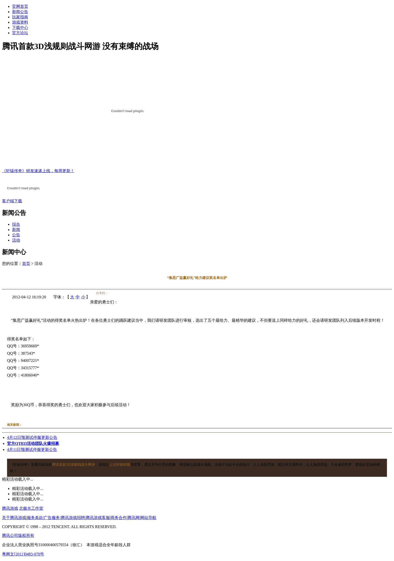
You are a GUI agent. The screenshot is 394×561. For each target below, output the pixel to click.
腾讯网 (133, 518)
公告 (16, 235)
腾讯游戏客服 (98, 518)
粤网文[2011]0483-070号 (23, 554)
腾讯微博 (111, 293)
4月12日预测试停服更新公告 (32, 437)
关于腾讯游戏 (14, 518)
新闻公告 (20, 12)
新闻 (16, 229)
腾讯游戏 (10, 508)
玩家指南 (20, 17)
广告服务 (52, 518)
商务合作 (119, 518)
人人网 (125, 293)
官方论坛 (20, 33)
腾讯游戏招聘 (73, 518)
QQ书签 (139, 293)
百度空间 (130, 293)
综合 (16, 224)
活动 (16, 240)
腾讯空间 (116, 293)
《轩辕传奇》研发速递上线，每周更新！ (38, 171)
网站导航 (148, 518)
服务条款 (35, 518)
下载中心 (20, 27)
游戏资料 (20, 22)
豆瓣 (135, 293)
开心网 (120, 293)
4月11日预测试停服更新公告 (32, 449)
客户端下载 (12, 201)
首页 (26, 263)
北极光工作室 (31, 508)
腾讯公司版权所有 (18, 535)
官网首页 (20, 6)
